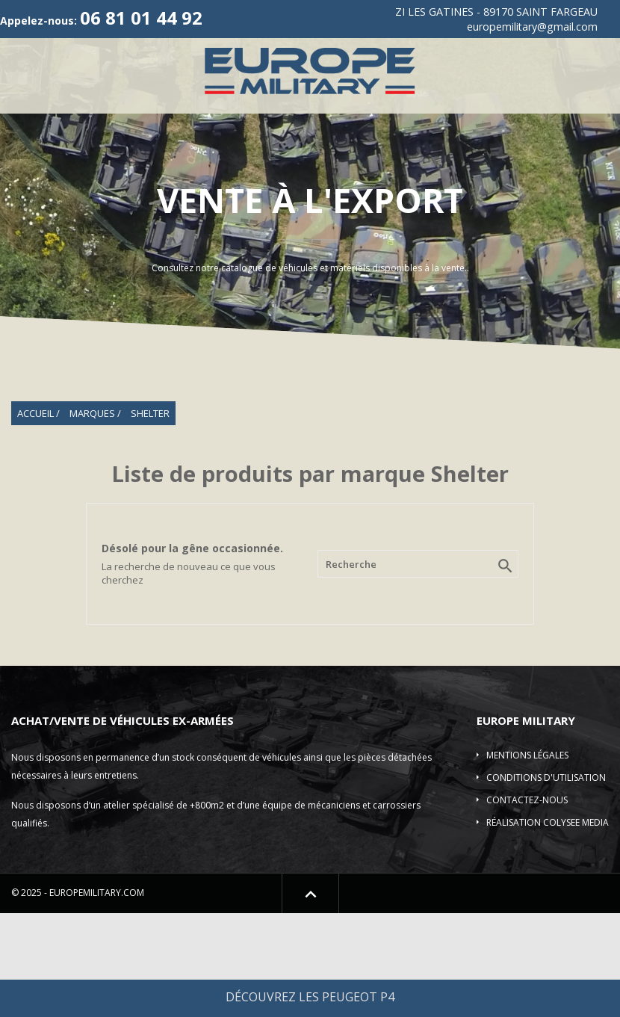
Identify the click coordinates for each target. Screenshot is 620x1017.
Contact (372, 196)
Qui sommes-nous (108, 126)
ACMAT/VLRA (422, 126)
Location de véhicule (280, 196)
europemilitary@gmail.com (532, 26)
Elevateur (379, 161)
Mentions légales (527, 859)
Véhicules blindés (176, 161)
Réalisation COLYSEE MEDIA (547, 927)
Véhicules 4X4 (197, 126)
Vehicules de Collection (315, 126)
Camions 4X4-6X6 (509, 126)
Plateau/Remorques (287, 161)
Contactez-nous (527, 904)
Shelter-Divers (457, 161)
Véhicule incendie (70, 161)
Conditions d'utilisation (546, 882)
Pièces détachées (552, 161)
